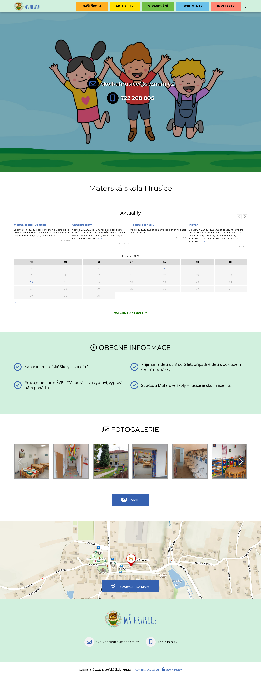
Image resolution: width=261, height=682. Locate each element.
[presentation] (245, 221)
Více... (135, 505)
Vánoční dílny (82, 230)
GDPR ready (174, 674)
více (100, 243)
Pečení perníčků (142, 230)
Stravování (158, 9)
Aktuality (124, 9)
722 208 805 (137, 103)
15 (31, 287)
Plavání (194, 230)
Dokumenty (193, 9)
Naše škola (91, 9)
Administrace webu (147, 674)
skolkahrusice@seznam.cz (137, 88)
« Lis (17, 307)
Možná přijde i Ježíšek (30, 230)
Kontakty (226, 9)
